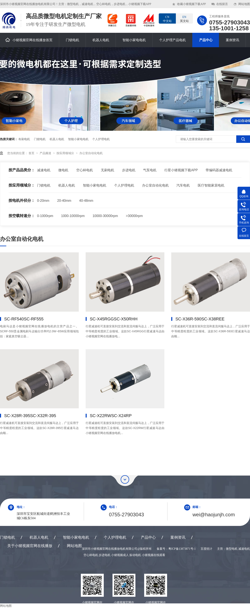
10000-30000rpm (105, 216)
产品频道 (46, 153)
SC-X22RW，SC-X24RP (111, 415)
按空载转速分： (22, 216)
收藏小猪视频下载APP (191, 4)
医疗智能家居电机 (211, 185)
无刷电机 (107, 170)
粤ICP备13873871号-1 (182, 548)
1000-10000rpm (73, 216)
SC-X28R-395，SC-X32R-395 (30, 415)
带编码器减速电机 (219, 170)
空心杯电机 (84, 170)
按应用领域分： (22, 185)
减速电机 (43, 170)
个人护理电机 (101, 139)
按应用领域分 (65, 153)
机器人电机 (100, 40)
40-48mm (86, 200)
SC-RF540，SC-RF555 (24, 319)
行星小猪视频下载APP (181, 170)
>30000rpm (134, 216)
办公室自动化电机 (91, 153)
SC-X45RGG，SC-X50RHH (114, 319)
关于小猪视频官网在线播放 (29, 546)
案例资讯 (232, 40)
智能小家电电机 (134, 40)
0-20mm (43, 200)
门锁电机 (72, 40)
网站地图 (244, 4)
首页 (32, 153)
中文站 (167, 19)
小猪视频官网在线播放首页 (28, 39)
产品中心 (205, 40)
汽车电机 (183, 185)
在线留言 (222, 4)
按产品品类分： (22, 170)
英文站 (184, 19)
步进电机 (128, 170)
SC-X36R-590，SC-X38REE (200, 319)
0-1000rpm (45, 216)
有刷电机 (24, 139)
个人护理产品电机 (172, 40)
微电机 (63, 170)
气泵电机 (149, 170)
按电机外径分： (22, 200)
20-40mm (64, 200)
